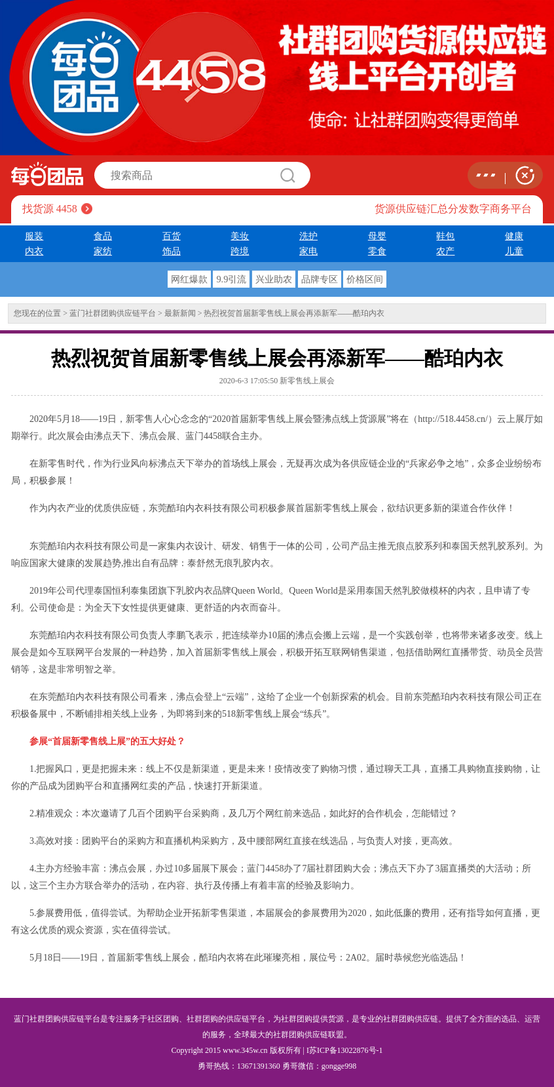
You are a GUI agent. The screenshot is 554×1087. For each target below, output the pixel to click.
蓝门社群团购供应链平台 (112, 313)
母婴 (377, 236)
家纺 (103, 251)
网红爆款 (189, 279)
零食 (377, 251)
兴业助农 (273, 279)
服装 (34, 236)
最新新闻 (180, 313)
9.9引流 (231, 279)
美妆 (240, 236)
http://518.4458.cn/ (453, 419)
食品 (103, 236)
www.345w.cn (245, 1050)
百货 (171, 236)
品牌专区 (319, 279)
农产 (445, 251)
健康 (514, 236)
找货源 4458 (49, 208)
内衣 (34, 251)
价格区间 (364, 279)
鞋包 (445, 236)
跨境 (240, 251)
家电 (308, 251)
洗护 (308, 236)
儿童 (514, 251)
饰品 (171, 251)
